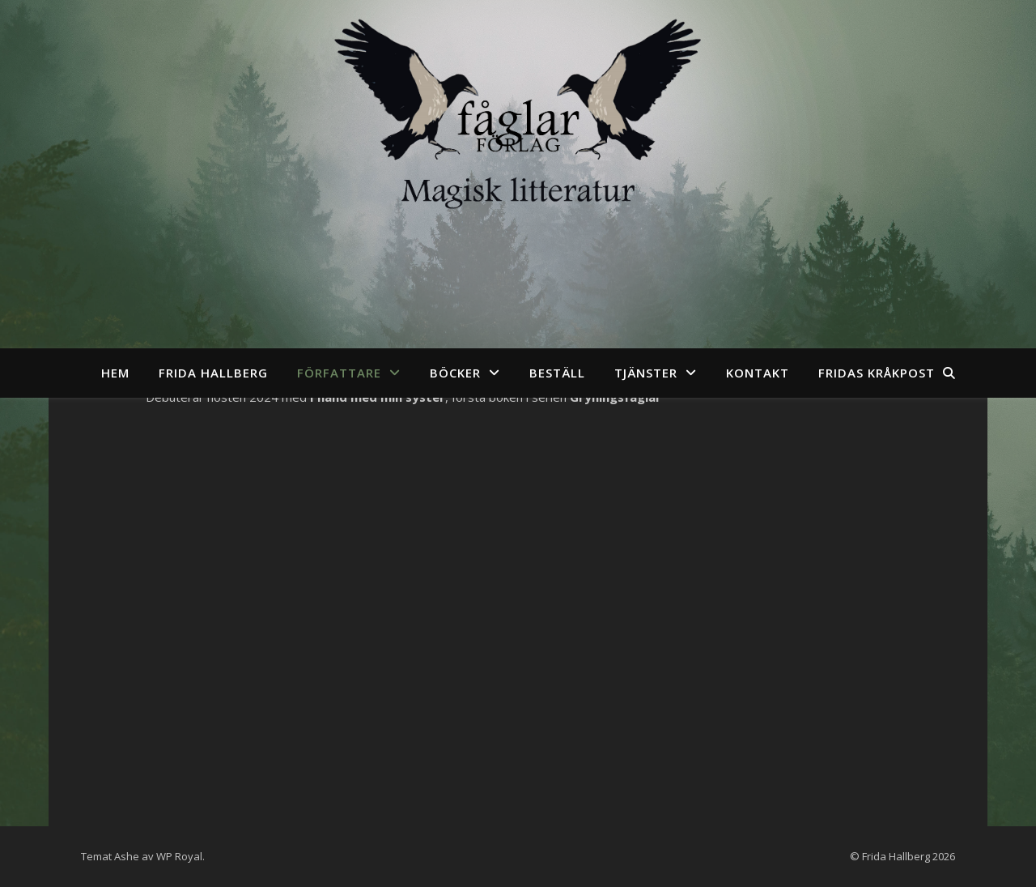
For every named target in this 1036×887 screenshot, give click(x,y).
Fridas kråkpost (876, 373)
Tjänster (645, 373)
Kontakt (757, 373)
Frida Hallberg (213, 373)
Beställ (557, 373)
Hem (115, 373)
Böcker (455, 373)
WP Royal (179, 856)
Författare (339, 373)
